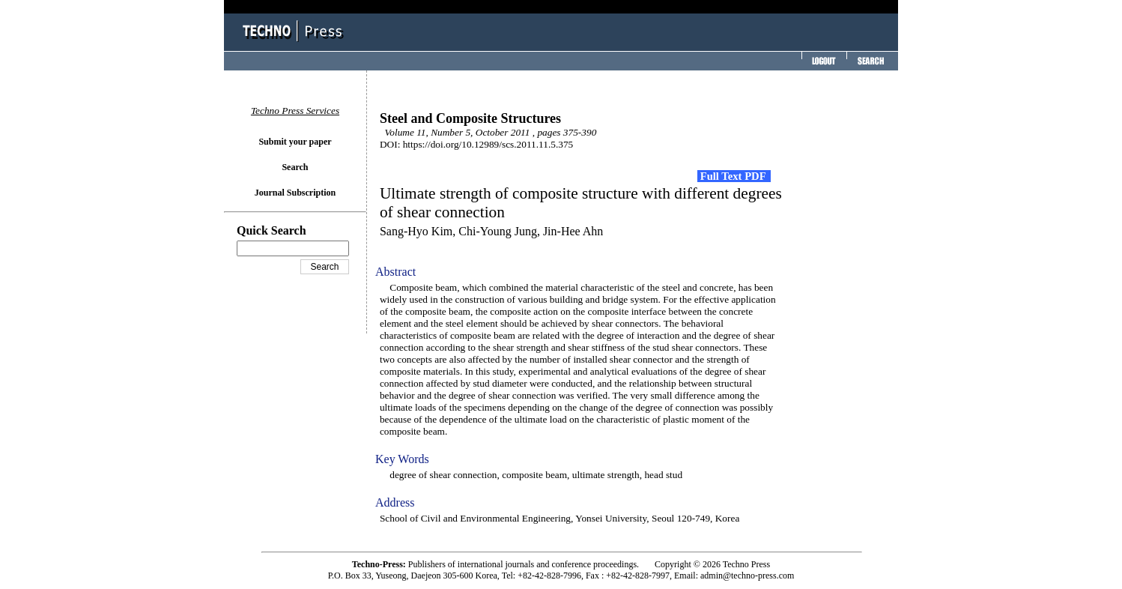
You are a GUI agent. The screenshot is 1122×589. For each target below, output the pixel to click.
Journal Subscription (295, 192)
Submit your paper (294, 141)
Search (295, 167)
